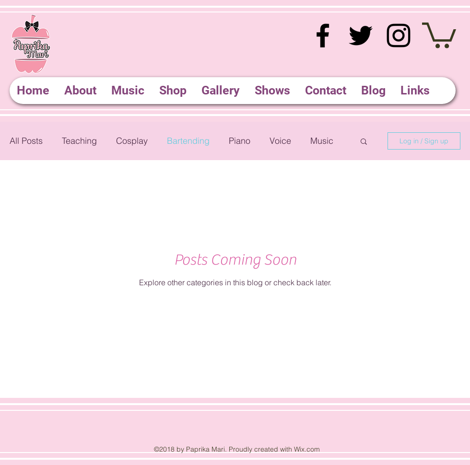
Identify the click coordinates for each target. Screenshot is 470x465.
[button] (439, 34)
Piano (239, 140)
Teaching (79, 140)
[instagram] (398, 35)
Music (321, 140)
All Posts (26, 140)
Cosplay (132, 140)
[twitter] (360, 35)
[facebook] (323, 35)
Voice (280, 140)
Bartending (188, 140)
